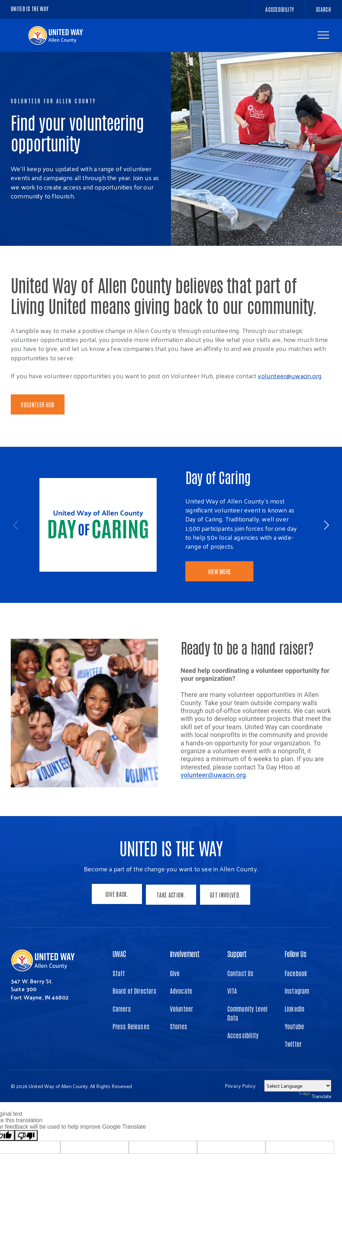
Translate (315, 1114)
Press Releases (131, 1043)
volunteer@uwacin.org (290, 375)
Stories (178, 1043)
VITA (232, 1008)
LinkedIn (294, 1026)
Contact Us (240, 991)
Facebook (296, 991)
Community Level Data (247, 1030)
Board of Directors (134, 1008)
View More (219, 571)
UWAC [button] (119, 971)
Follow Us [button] (295, 971)
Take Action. (171, 913)
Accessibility (242, 1052)
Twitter (293, 1061)
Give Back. (115, 913)
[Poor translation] (26, 1153)
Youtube (294, 1043)
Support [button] (237, 971)
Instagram (297, 1008)
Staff (119, 991)
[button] (323, 35)
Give (175, 991)
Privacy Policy (240, 1103)
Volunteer (181, 1026)
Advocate (181, 1008)
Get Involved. (226, 913)
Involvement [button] (185, 971)
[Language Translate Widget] (297, 1104)
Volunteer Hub (37, 404)
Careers (122, 1026)
